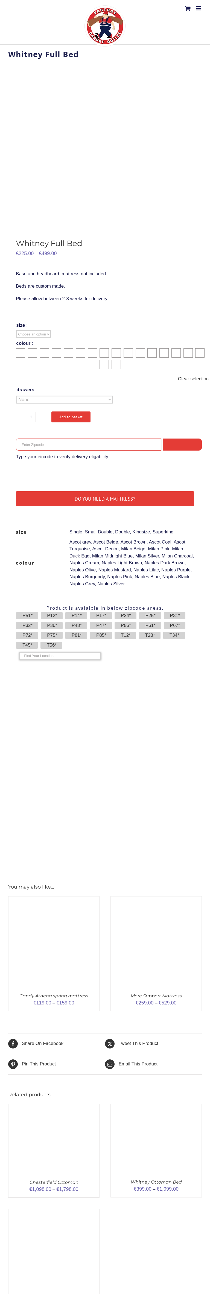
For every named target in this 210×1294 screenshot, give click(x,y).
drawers (25, 389)
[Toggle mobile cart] (188, 8)
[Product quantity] (31, 417)
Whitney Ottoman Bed (156, 1182)
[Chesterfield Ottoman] (53, 1107)
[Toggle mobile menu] (199, 8)
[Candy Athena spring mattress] (53, 899)
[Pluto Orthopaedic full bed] (53, 1212)
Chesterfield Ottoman (54, 1182)
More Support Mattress (156, 995)
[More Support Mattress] (156, 899)
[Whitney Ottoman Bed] (156, 1107)
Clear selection (193, 378)
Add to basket (71, 416)
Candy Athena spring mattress (53, 995)
